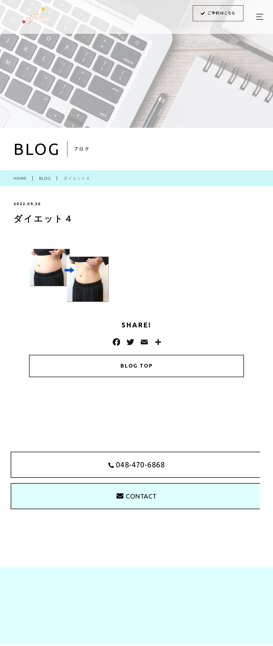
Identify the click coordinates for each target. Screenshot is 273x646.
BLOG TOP (136, 366)
